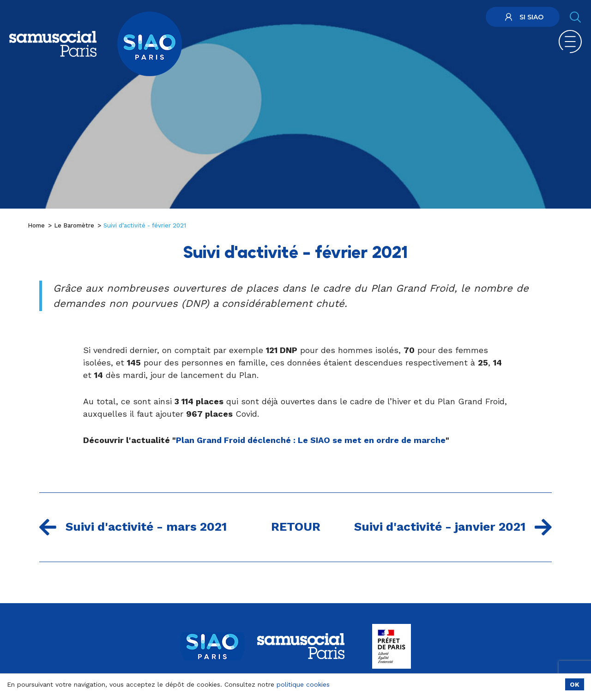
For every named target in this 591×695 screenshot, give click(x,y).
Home (36, 225)
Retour (295, 526)
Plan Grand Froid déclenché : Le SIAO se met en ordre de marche (311, 440)
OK (574, 684)
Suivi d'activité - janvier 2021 (453, 527)
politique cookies (303, 684)
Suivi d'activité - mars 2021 (133, 527)
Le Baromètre (74, 225)
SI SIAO (522, 17)
